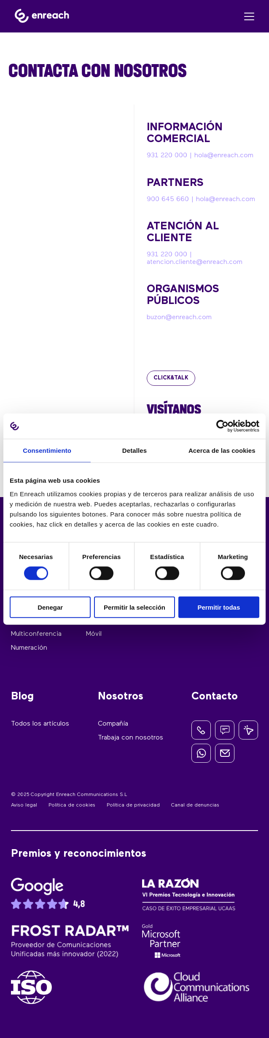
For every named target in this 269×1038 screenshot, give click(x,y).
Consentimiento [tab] (47, 450)
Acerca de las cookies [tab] (222, 450)
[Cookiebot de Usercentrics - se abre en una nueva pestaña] (222, 426)
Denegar (50, 606)
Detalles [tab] (134, 450)
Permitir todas (218, 606)
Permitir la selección (134, 606)
